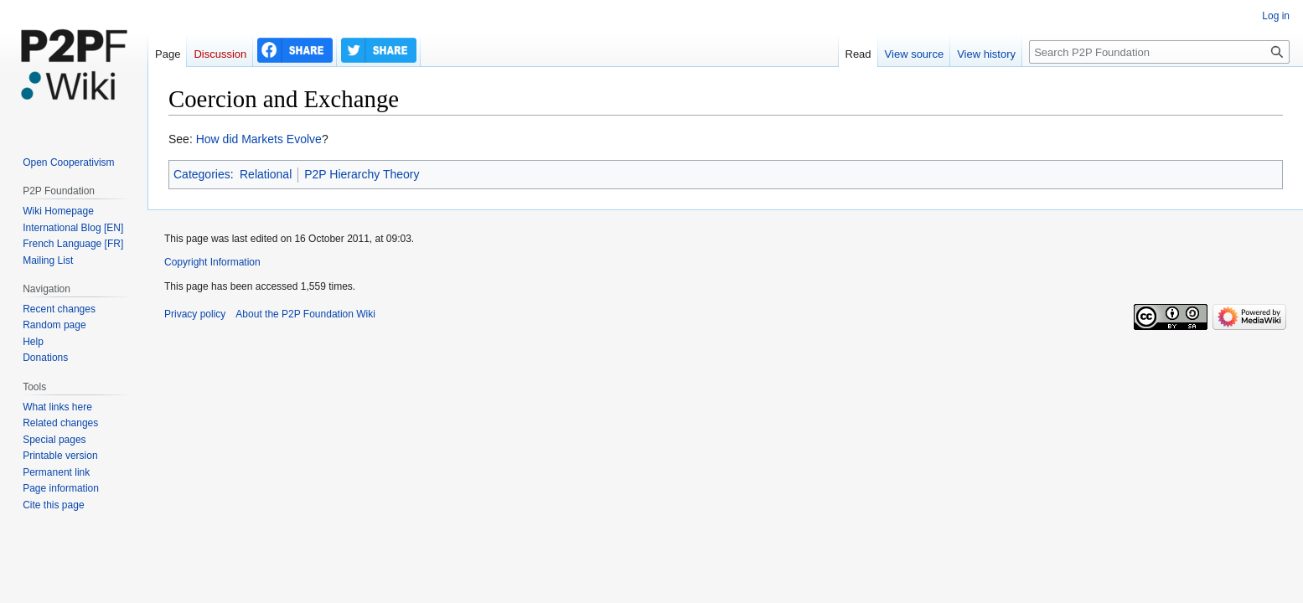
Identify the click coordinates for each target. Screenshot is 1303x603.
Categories (201, 174)
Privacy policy (194, 314)
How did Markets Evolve (259, 139)
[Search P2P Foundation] (1159, 52)
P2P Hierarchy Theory (361, 174)
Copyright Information (212, 262)
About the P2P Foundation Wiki (305, 314)
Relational (266, 174)
